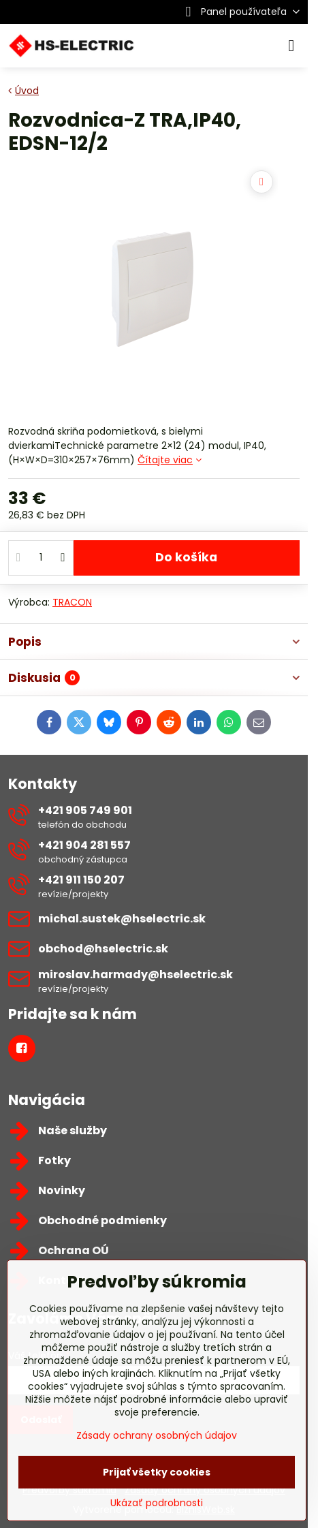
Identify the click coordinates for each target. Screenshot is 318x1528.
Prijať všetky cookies (156, 1472)
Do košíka (186, 557)
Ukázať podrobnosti (156, 1503)
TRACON (72, 602)
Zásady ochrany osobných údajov (156, 1435)
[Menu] (291, 45)
